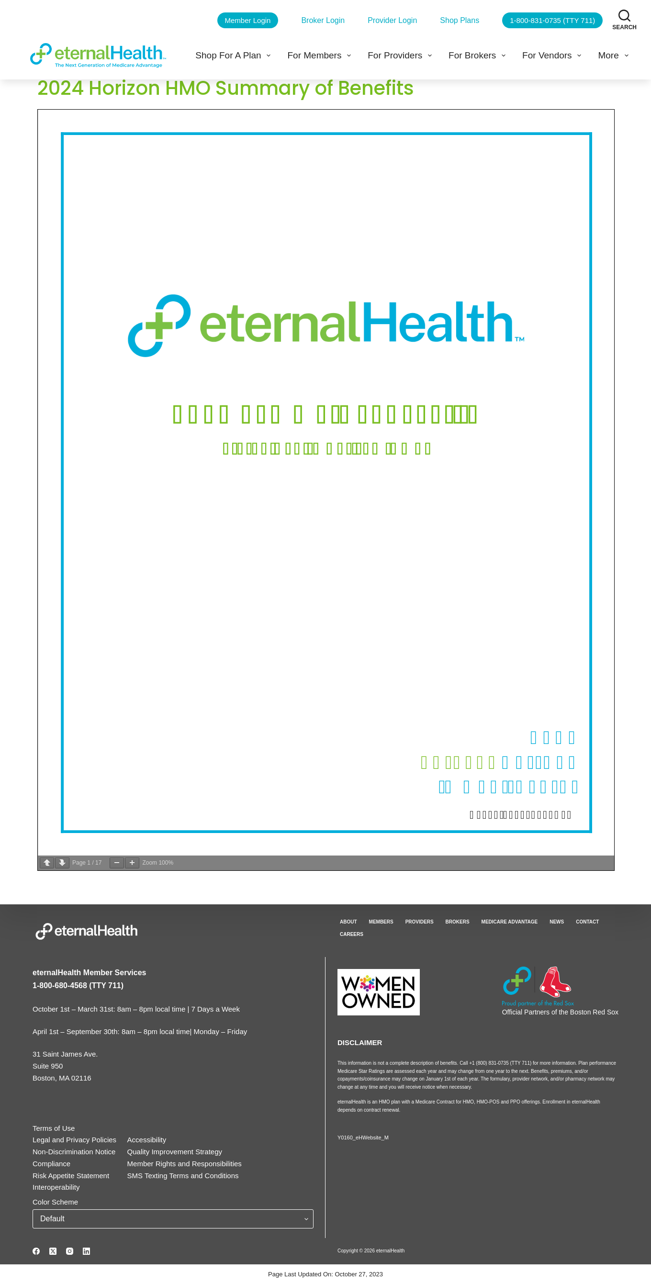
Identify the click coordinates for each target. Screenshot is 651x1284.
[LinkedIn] (86, 1251)
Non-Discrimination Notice (74, 1152)
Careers (351, 934)
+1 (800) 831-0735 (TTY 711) (501, 1063)
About (348, 921)
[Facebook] (36, 1251)
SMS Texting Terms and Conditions (183, 1175)
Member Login (248, 20)
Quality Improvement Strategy (174, 1152)
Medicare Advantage (510, 921)
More (615, 55)
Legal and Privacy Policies (74, 1140)
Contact (587, 921)
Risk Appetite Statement (71, 1175)
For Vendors (553, 55)
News (557, 921)
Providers (419, 921)
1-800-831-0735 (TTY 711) (552, 20)
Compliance (51, 1164)
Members (381, 921)
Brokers (458, 921)
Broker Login (323, 20)
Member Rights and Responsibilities (184, 1164)
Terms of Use (54, 1128)
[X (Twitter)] (52, 1251)
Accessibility (147, 1140)
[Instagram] (69, 1251)
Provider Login (392, 20)
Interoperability (56, 1187)
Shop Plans (459, 20)
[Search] (624, 20)
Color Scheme (55, 1202)
